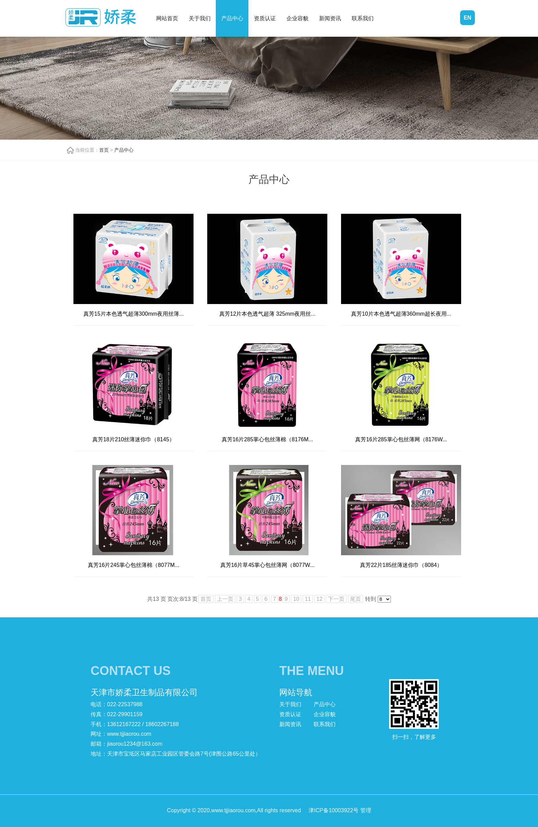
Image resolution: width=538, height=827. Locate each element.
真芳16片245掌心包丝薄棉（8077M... (133, 565)
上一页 (225, 599)
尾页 (355, 599)
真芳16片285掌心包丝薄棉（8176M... (267, 439)
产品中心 (232, 18)
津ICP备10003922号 (333, 810)
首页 (104, 150)
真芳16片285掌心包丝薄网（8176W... (401, 439)
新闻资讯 (330, 18)
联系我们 (363, 18)
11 (308, 599)
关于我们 (200, 18)
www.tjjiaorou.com (129, 734)
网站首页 (167, 18)
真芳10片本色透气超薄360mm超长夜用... (401, 314)
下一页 (336, 599)
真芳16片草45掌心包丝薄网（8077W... (267, 565)
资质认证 (265, 18)
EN (467, 18)
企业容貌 (297, 18)
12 (319, 599)
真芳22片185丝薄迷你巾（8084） (401, 565)
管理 (365, 810)
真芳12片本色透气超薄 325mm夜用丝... (267, 314)
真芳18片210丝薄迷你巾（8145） (133, 439)
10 (296, 599)
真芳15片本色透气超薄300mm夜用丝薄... (133, 314)
